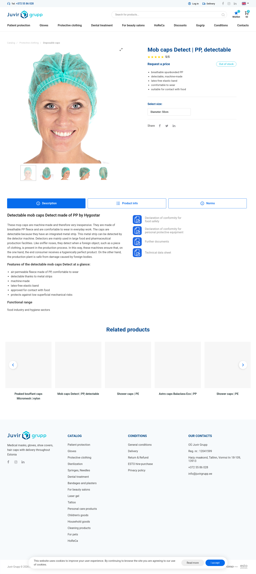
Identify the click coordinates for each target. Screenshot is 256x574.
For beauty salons (79, 489)
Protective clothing (79, 457)
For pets (73, 534)
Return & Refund (138, 457)
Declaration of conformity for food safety (157, 219)
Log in (193, 3)
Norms (207, 203)
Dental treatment (78, 476)
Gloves (72, 451)
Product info (127, 203)
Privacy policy (136, 470)
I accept (215, 562)
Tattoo (72, 502)
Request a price (159, 64)
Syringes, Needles (79, 470)
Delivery (208, 3)
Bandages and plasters (82, 483)
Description (46, 203)
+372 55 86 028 (25, 3)
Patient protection (79, 444)
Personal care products (82, 508)
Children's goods (78, 515)
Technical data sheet (152, 252)
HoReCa (73, 541)
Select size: (155, 104)
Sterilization (75, 464)
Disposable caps (51, 42)
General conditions (140, 444)
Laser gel (73, 496)
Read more (193, 562)
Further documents (151, 241)
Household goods (79, 521)
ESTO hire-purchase (140, 464)
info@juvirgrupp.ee (200, 473)
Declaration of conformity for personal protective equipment (158, 230)
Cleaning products (79, 528)
